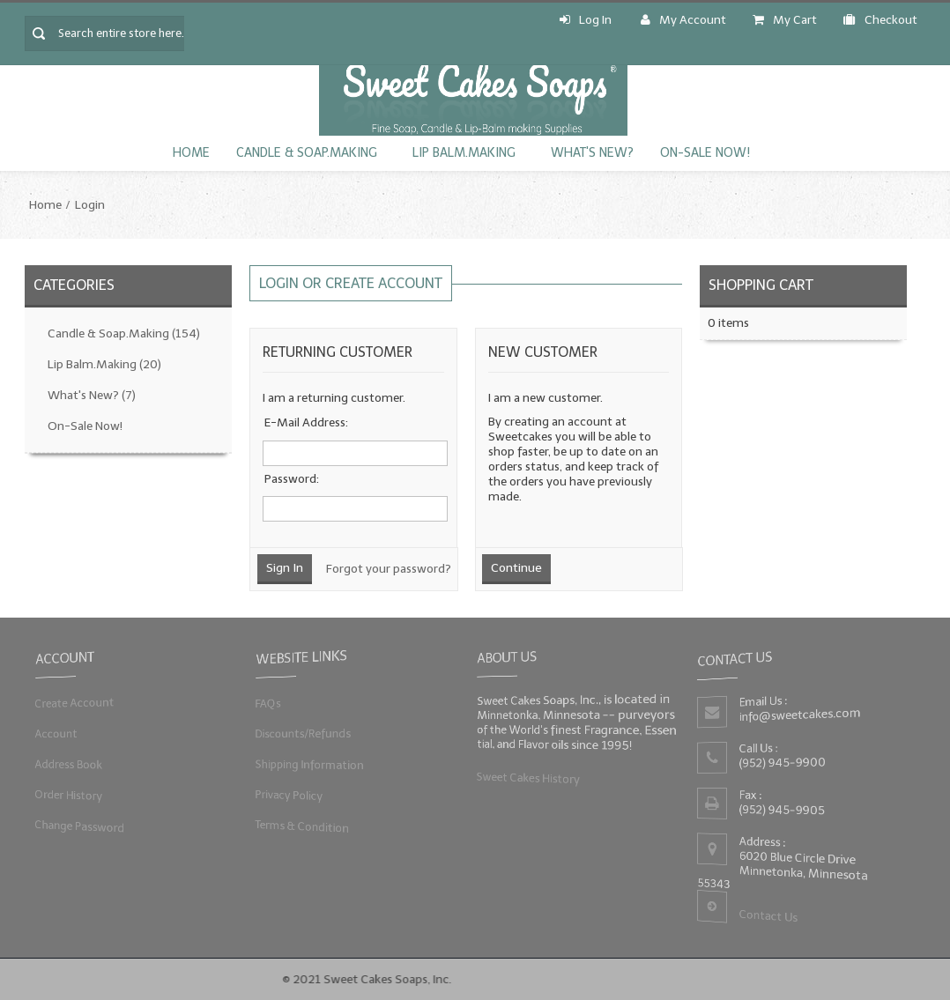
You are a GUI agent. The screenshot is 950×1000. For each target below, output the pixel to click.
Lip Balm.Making (464, 152)
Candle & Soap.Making (306, 152)
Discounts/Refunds (302, 733)
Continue (516, 567)
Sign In (284, 567)
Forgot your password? (388, 568)
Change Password (78, 826)
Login (90, 204)
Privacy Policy (287, 795)
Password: (291, 478)
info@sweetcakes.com (799, 714)
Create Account (73, 702)
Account (54, 733)
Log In (586, 19)
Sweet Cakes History (527, 777)
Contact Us (768, 916)
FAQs (265, 702)
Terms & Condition (301, 826)
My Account (683, 19)
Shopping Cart (761, 285)
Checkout (880, 19)
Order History (67, 795)
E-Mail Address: (306, 422)
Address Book (67, 764)
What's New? (592, 152)
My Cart (785, 19)
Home (191, 152)
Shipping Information (308, 764)
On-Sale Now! (705, 152)
